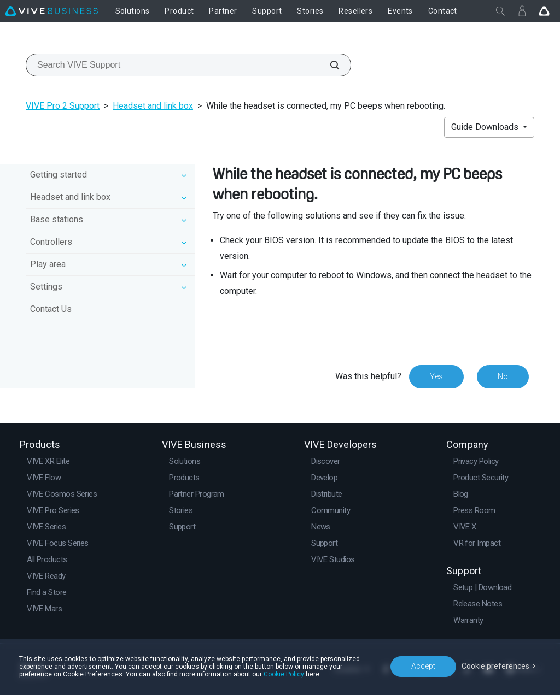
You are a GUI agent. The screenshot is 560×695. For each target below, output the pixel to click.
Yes (436, 376)
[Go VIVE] (544, 11)
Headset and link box (153, 106)
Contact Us (51, 309)
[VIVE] (51, 10)
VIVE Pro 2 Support (63, 106)
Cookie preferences (495, 666)
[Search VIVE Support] (329, 65)
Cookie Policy (284, 674)
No (503, 376)
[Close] (500, 11)
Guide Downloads (486, 127)
